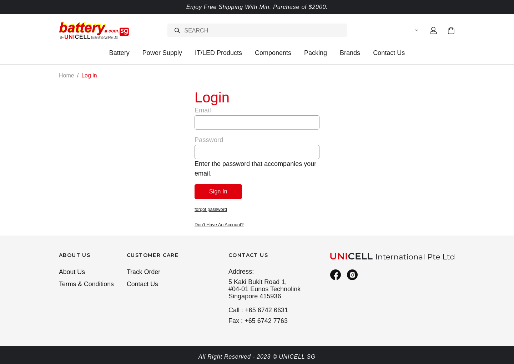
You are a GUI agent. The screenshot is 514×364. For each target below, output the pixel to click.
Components (273, 52)
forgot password (211, 209)
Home (66, 75)
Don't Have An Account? (219, 224)
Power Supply (162, 52)
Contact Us (389, 52)
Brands (350, 52)
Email (203, 109)
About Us (72, 270)
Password (209, 139)
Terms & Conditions (87, 283)
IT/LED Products (218, 52)
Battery (119, 52)
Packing (315, 52)
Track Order (144, 270)
